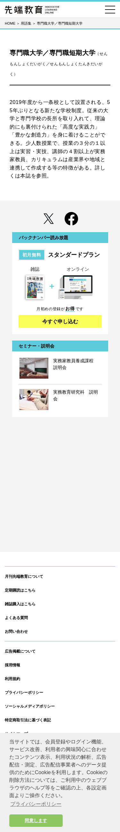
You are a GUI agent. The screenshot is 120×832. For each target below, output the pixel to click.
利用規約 (12, 679)
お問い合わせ (16, 631)
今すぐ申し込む (60, 321)
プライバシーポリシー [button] (35, 804)
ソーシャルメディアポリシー (30, 706)
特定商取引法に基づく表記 (28, 720)
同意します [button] (36, 820)
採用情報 (12, 665)
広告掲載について (20, 651)
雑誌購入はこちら (20, 604)
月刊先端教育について (24, 576)
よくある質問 (16, 618)
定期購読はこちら (20, 590)
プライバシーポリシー (24, 692)
